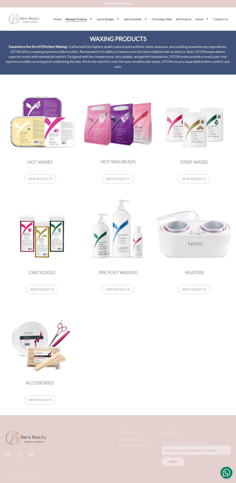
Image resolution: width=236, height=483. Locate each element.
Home (57, 19)
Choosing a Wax (162, 19)
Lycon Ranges (105, 19)
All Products (184, 19)
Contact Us (221, 19)
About (199, 19)
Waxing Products (76, 19)
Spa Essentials (133, 19)
